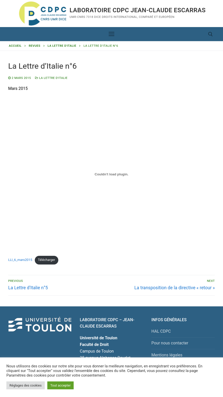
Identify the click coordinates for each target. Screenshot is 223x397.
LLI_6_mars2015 (20, 260)
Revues (34, 45)
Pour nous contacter (169, 343)
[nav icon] (111, 34)
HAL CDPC (161, 331)
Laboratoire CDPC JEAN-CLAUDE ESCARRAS (138, 10)
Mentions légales (166, 355)
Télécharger (46, 260)
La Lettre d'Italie (62, 45)
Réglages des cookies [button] (25, 385)
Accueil (15, 45)
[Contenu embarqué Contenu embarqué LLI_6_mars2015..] (111, 174)
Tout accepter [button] (60, 385)
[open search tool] (210, 34)
